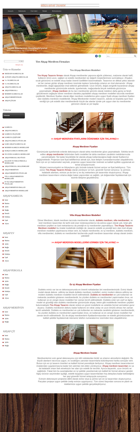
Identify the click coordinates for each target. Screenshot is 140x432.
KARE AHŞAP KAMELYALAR (15, 144)
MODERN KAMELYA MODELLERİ (17, 147)
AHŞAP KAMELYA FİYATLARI (15, 141)
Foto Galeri (34, 11)
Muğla (7, 210)
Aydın (6, 207)
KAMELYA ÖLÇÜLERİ (12, 134)
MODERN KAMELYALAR (14, 94)
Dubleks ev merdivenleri (101, 295)
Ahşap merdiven (60, 91)
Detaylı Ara (19, 65)
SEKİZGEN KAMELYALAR (14, 74)
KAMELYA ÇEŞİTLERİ (12, 137)
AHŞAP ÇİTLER (10, 101)
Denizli (7, 213)
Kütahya (7, 217)
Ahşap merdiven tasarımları (115, 366)
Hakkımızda (22, 11)
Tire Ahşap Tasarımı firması (50, 75)
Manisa (7, 203)
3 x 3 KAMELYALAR (12, 80)
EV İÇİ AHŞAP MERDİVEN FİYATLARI (14, 183)
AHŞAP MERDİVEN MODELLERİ (16, 191)
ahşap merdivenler (55, 154)
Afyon (7, 223)
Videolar (7, 115)
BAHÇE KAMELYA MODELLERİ (16, 151)
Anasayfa (10, 11)
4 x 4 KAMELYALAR (12, 84)
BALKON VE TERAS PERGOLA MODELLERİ (16, 162)
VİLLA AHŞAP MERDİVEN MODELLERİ (14, 177)
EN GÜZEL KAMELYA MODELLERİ (17, 154)
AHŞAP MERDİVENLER (13, 97)
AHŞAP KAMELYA (11, 131)
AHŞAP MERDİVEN (11, 170)
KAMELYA (8, 127)
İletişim (45, 11)
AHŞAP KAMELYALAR (13, 87)
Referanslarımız (56, 11)
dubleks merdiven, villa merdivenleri (112, 220)
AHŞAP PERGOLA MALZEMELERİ (17, 166)
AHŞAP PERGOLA (11, 90)
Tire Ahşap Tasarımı (59, 305)
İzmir (6, 200)
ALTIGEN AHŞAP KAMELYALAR (16, 77)
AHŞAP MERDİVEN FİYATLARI (16, 173)
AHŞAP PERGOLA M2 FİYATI (15, 158)
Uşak (6, 220)
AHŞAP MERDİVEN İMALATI (15, 187)
